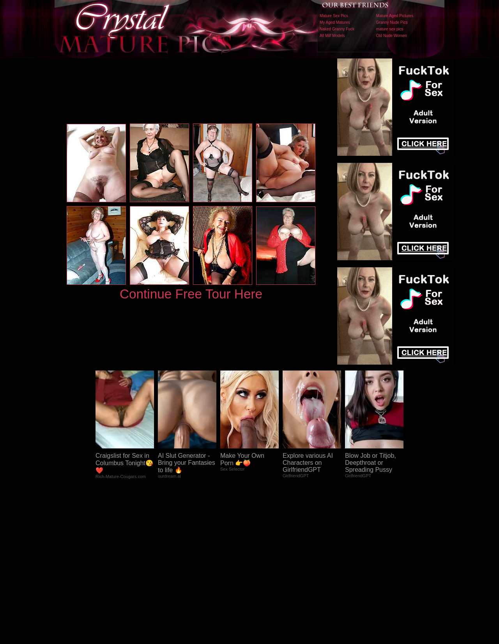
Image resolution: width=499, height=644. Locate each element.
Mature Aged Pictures (395, 16)
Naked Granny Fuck (337, 29)
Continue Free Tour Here (191, 294)
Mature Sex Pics (334, 16)
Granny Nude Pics (392, 22)
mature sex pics (389, 29)
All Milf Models (332, 36)
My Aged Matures (335, 22)
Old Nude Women (391, 36)
